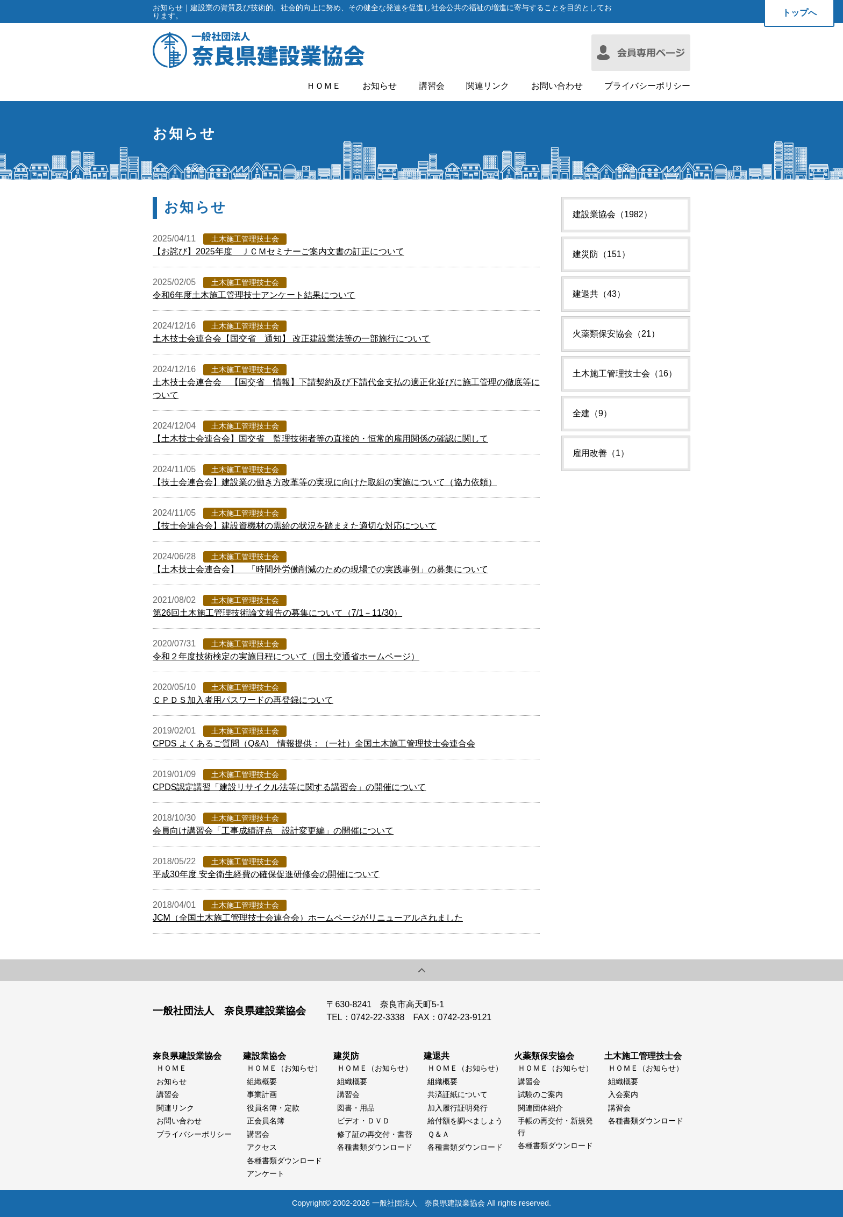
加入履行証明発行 (457, 1108)
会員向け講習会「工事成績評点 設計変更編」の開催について (273, 830)
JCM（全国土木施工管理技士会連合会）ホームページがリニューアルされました (308, 917)
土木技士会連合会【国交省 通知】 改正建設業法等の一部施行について (291, 338)
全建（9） (592, 413)
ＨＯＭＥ (323, 86)
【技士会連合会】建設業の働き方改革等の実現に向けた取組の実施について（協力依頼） (325, 482)
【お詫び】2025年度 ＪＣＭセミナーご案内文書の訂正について (278, 251)
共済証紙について (457, 1094)
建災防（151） (601, 254)
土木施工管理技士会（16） (625, 373)
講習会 (432, 86)
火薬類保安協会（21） (616, 333)
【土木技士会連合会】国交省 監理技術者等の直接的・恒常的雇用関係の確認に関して (320, 438)
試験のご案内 (540, 1094)
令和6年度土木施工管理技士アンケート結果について (254, 295)
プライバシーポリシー (647, 86)
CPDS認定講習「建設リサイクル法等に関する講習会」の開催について (289, 787)
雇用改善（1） (601, 453)
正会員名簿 (265, 1120)
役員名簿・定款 (273, 1108)
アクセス (262, 1147)
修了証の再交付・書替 (374, 1134)
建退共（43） (599, 293)
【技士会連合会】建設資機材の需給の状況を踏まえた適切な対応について (295, 525)
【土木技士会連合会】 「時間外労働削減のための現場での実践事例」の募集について (320, 569)
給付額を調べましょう (465, 1120)
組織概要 (262, 1081)
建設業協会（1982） (612, 214)
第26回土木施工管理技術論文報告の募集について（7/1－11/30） (277, 612)
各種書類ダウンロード (284, 1160)
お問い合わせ (557, 86)
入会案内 (623, 1094)
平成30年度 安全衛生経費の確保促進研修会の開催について (266, 874)
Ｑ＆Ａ (438, 1134)
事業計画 (262, 1094)
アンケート (265, 1173)
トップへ (799, 12)
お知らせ (379, 86)
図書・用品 (356, 1108)
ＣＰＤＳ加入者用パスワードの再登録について (243, 699)
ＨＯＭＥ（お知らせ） (284, 1068)
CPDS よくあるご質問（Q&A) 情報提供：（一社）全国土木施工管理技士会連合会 (314, 743)
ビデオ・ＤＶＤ (363, 1120)
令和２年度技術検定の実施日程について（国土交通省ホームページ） (286, 656)
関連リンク (487, 86)
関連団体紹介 (540, 1108)
